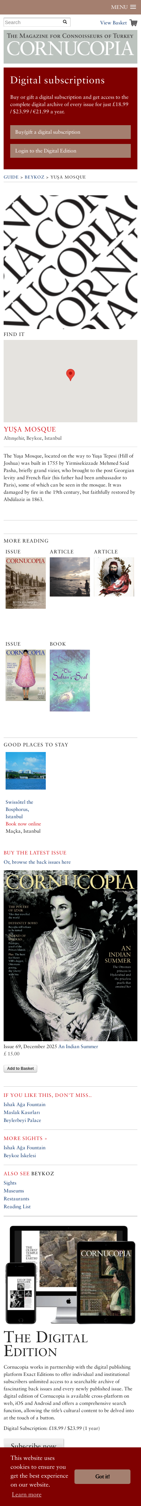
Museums (14, 1190)
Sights (10, 1182)
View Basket (113, 22)
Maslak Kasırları (22, 1112)
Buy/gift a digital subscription (47, 132)
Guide (11, 177)
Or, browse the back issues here (37, 862)
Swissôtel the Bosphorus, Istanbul (19, 809)
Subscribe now (33, 1446)
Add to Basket (20, 1068)
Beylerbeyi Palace (22, 1120)
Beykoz (34, 177)
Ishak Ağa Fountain (24, 1104)
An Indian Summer (78, 1046)
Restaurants (16, 1198)
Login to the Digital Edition (45, 151)
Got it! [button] (102, 1476)
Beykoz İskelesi (20, 1155)
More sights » (25, 1138)
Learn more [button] (27, 1494)
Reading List (17, 1206)
